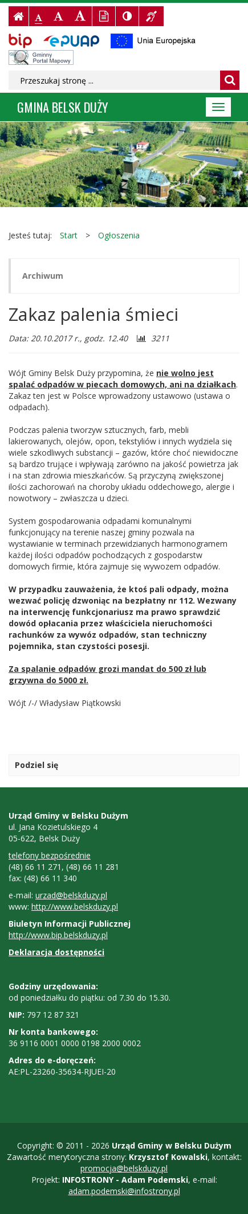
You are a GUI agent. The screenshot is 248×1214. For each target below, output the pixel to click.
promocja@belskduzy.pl (124, 1168)
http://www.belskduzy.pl (74, 906)
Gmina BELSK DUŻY (62, 106)
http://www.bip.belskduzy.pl (58, 935)
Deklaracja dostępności (56, 952)
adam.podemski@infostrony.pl (124, 1191)
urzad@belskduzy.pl (71, 895)
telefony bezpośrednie (50, 855)
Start (69, 235)
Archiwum (42, 275)
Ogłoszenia (119, 235)
